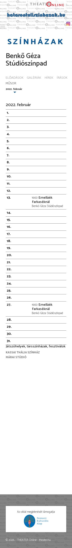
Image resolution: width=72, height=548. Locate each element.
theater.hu (45, 540)
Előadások (14, 78)
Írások (62, 78)
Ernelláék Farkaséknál (42, 200)
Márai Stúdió (16, 357)
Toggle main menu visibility (2, 26)
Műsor (11, 83)
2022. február (14, 89)
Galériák (34, 78)
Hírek (49, 78)
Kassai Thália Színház (23, 352)
